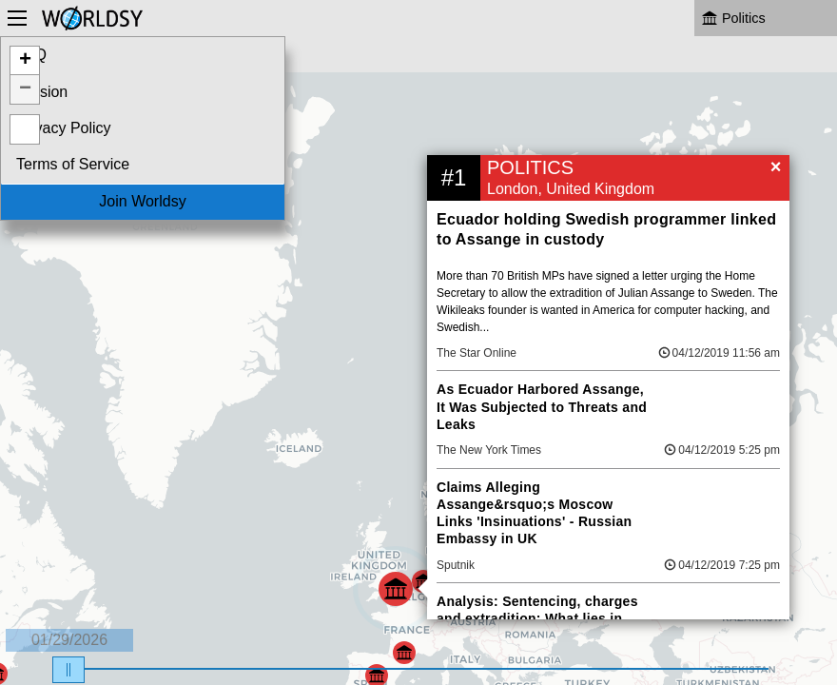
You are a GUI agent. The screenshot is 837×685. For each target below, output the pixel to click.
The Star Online (476, 353)
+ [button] (25, 61)
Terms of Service (72, 164)
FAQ (31, 55)
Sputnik (456, 565)
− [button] (25, 89)
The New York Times (489, 450)
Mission (42, 92)
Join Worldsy (142, 201)
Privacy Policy (63, 128)
